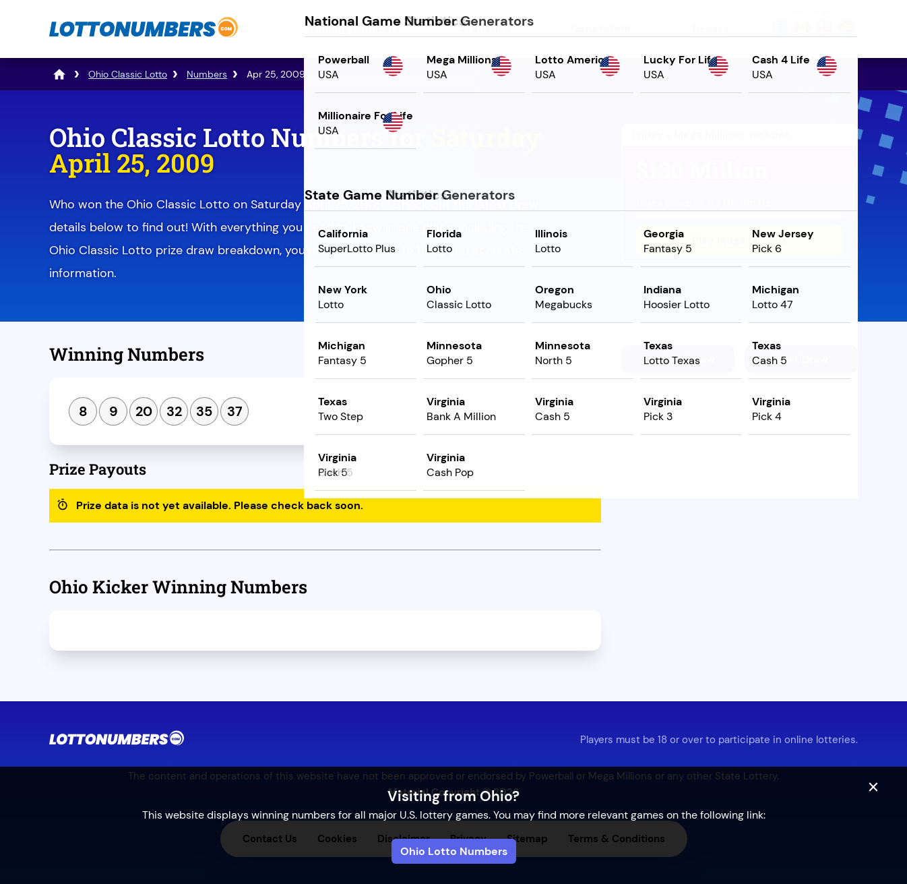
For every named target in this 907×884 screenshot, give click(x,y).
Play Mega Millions (739, 240)
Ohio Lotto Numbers (453, 851)
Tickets (709, 29)
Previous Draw (678, 359)
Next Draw (801, 359)
